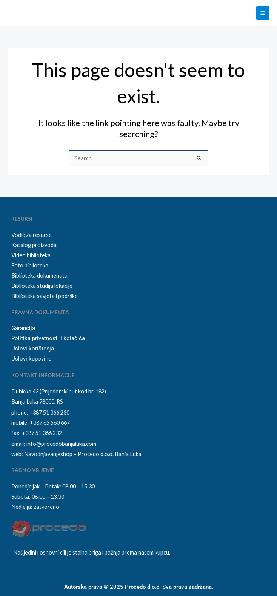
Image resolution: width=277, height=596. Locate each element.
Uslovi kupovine (31, 358)
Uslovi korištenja (32, 348)
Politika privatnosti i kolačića (48, 338)
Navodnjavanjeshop (48, 454)
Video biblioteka (31, 255)
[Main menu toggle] (262, 13)
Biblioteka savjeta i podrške (44, 296)
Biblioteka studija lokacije (41, 286)
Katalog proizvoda (34, 245)
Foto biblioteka (29, 265)
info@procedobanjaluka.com (61, 444)
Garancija (23, 328)
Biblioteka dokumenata (39, 275)
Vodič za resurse (31, 235)
